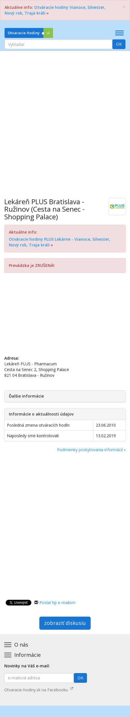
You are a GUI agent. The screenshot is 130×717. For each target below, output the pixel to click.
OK (119, 44)
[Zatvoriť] (124, 7)
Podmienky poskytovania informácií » (91, 449)
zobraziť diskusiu (65, 622)
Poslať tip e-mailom (57, 602)
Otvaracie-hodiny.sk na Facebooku (38, 689)
